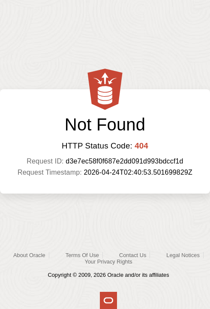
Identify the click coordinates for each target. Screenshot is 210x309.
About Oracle (29, 255)
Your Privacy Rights (108, 261)
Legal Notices (183, 255)
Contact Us (132, 255)
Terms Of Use (82, 255)
